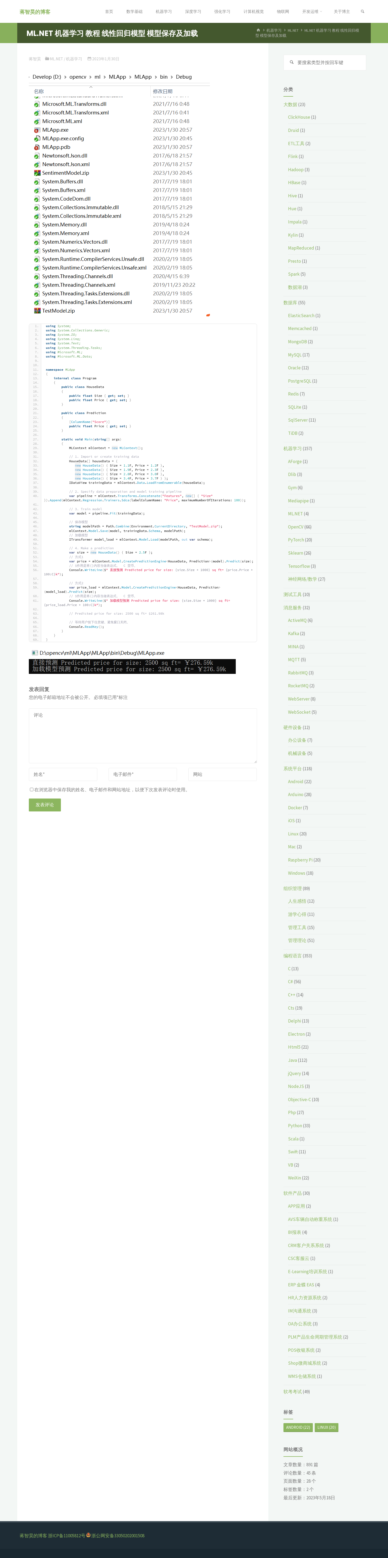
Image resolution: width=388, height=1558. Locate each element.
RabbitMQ (298, 673)
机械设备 (297, 753)
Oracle (294, 368)
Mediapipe (298, 501)
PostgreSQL (299, 381)
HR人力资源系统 (304, 1298)
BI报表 (294, 1232)
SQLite (294, 407)
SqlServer (298, 420)
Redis (293, 394)
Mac (292, 847)
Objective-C (299, 1099)
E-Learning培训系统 (307, 1272)
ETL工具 (296, 143)
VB (290, 1165)
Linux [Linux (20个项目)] (326, 1427)
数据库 (290, 303)
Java (292, 1060)
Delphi (294, 1021)
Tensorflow (299, 566)
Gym (292, 488)
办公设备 (297, 740)
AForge (295, 461)
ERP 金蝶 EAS (301, 1285)
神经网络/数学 (302, 579)
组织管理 (292, 888)
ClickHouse (299, 117)
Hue (292, 209)
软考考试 (292, 1392)
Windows (296, 873)
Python (295, 1126)
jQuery (294, 1073)
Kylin (293, 235)
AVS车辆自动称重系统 (310, 1219)
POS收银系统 (301, 1350)
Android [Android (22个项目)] (298, 1427)
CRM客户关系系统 (306, 1245)
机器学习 (274, 30)
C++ (291, 995)
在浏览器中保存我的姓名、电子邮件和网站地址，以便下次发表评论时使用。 (110, 790)
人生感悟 (297, 901)
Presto (294, 261)
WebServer (299, 699)
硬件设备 (292, 727)
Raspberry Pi (300, 860)
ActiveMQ (297, 620)
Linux (293, 834)
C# (290, 982)
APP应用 (296, 1206)
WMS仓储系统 (302, 1376)
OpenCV (295, 527)
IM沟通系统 (299, 1311)
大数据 (290, 104)
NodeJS (296, 1086)
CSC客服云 (298, 1258)
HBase (294, 182)
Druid (293, 130)
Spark (294, 274)
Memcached (300, 328)
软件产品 (292, 1193)
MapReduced (301, 248)
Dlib (292, 474)
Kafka (293, 633)
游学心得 (297, 914)
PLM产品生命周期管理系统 (315, 1337)
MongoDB (297, 342)
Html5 (294, 1047)
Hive (292, 196)
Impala (295, 222)
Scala (293, 1139)
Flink (293, 156)
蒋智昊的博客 (35, 11)
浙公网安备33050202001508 (117, 1536)
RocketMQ (298, 686)
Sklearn (295, 553)
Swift (293, 1152)
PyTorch (296, 540)
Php (292, 1112)
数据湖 (295, 287)
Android (295, 782)
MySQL (295, 355)
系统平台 (292, 769)
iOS (291, 821)
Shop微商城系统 (304, 1363)
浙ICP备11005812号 (66, 1536)
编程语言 (292, 956)
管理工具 (297, 927)
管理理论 (297, 940)
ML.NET (293, 30)
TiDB (292, 433)
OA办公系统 (300, 1324)
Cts (291, 1008)
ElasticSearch (301, 315)
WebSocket (299, 712)
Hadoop (296, 170)
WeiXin (294, 1178)
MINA (293, 647)
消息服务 (292, 608)
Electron (296, 1034)
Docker (295, 808)
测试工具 (292, 594)
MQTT (294, 660)
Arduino (295, 794)
